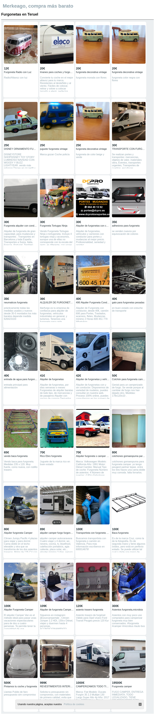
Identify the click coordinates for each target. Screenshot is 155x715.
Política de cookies (74, 704)
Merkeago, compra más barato (38, 6)
